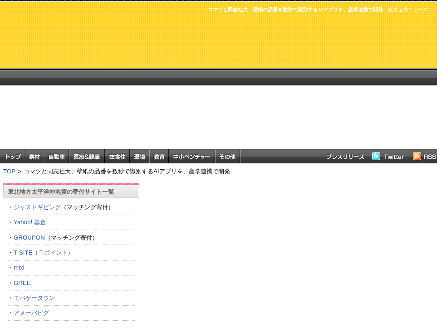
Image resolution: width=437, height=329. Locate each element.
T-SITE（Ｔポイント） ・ (71, 260)
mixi (19, 267)
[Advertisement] (259, 85)
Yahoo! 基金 (30, 222)
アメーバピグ (31, 312)
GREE (22, 283)
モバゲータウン (34, 298)
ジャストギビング (37, 207)
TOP (9, 171)
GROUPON (29, 237)
